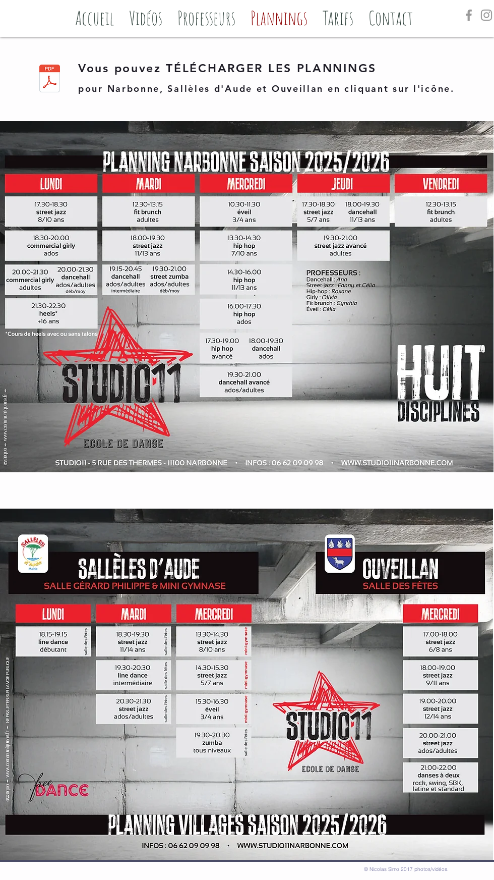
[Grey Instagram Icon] (486, 15)
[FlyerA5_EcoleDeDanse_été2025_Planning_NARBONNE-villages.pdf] (50, 79)
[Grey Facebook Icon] (468, 15)
